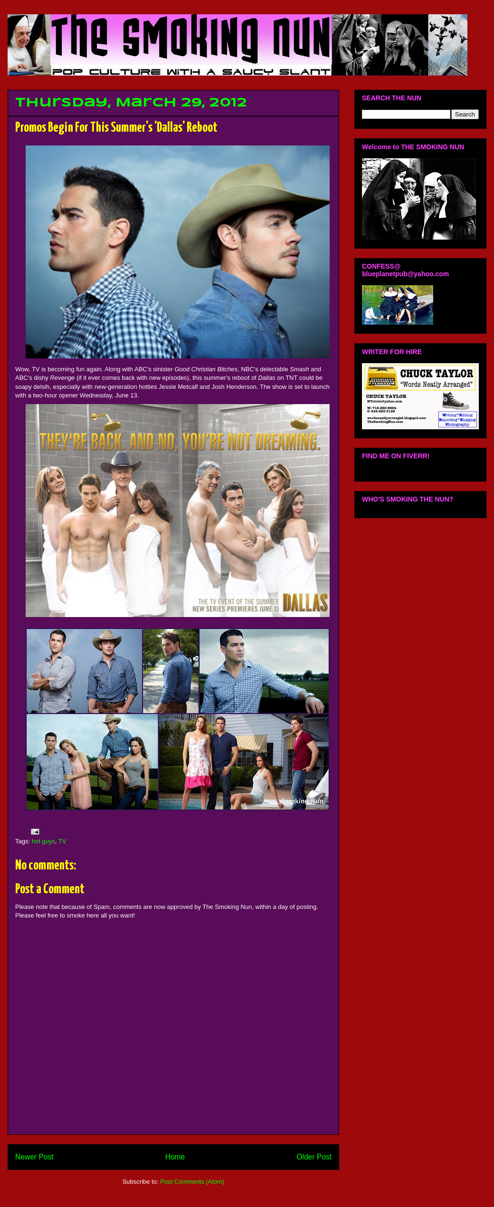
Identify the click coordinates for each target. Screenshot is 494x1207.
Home (175, 1157)
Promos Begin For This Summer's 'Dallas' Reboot (116, 128)
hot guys (43, 841)
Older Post (314, 1157)
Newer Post (34, 1157)
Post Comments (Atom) (192, 1181)
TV (62, 841)
